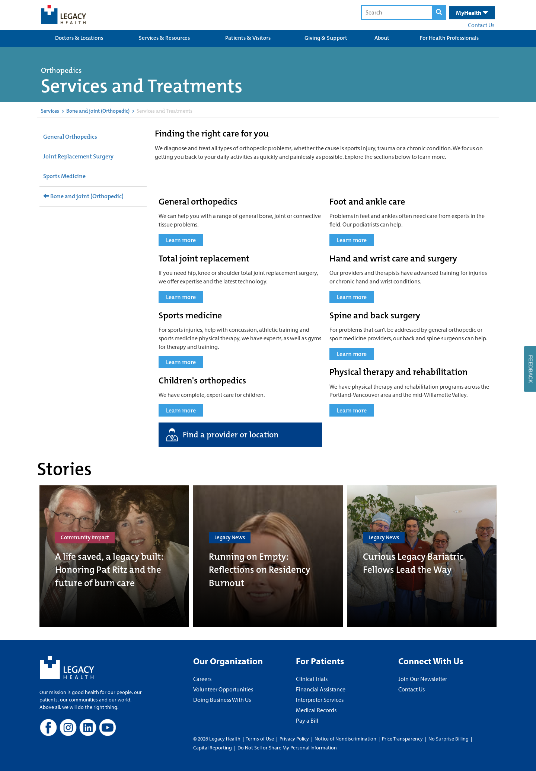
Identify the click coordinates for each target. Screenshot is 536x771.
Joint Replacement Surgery (78, 156)
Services (50, 110)
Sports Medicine (64, 176)
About (381, 38)
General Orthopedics (70, 137)
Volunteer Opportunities (223, 689)
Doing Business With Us (222, 699)
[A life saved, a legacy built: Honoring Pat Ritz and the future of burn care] (114, 556)
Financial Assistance (320, 689)
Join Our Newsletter (422, 678)
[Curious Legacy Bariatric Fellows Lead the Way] (422, 556)
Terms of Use (260, 738)
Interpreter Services (320, 699)
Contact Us (481, 25)
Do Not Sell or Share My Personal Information (287, 747)
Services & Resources (164, 38)
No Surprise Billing (448, 738)
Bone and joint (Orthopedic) (98, 110)
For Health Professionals (449, 38)
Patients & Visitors (248, 38)
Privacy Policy (294, 738)
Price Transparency (402, 738)
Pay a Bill (307, 720)
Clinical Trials (312, 678)
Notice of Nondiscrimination (345, 738)
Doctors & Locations (79, 38)
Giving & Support (325, 38)
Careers (202, 678)
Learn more (181, 240)
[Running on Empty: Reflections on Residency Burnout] (267, 556)
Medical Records (316, 710)
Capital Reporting (212, 747)
